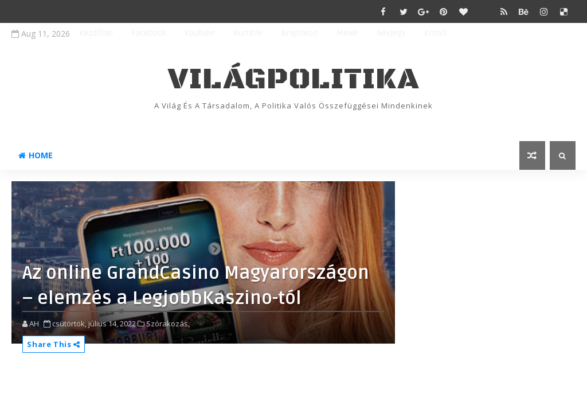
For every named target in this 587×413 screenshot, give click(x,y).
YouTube (200, 33)
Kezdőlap (96, 33)
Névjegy (391, 33)
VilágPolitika (294, 79)
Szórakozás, (168, 323)
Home (35, 155)
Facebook (148, 33)
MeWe (347, 33)
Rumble (248, 33)
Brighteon (299, 33)
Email (435, 33)
